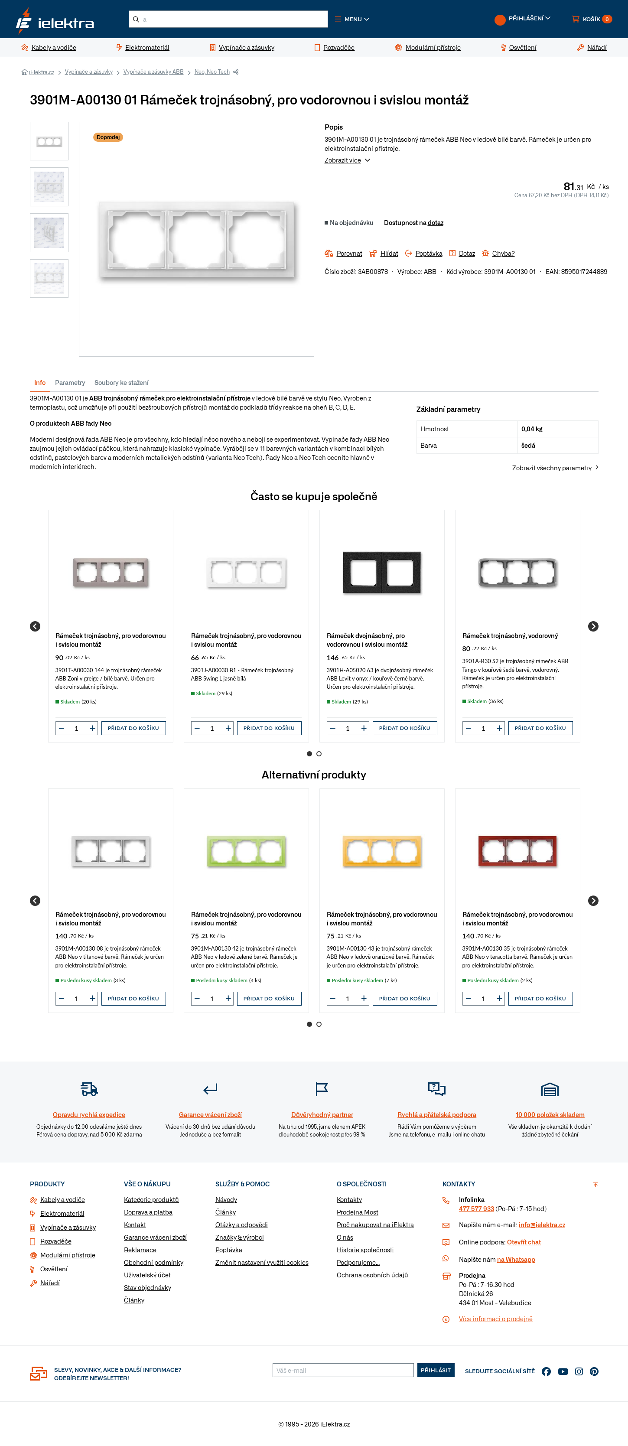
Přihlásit (436, 1370)
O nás (345, 1237)
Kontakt (135, 1224)
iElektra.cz (41, 72)
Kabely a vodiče (62, 1199)
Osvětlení (54, 1268)
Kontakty (349, 1199)
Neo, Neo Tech (212, 71)
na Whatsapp (516, 1259)
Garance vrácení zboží (155, 1237)
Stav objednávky (147, 1287)
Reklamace (140, 1249)
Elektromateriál (62, 1213)
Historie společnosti (365, 1249)
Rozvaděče (56, 1241)
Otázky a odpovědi (241, 1224)
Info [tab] (40, 382)
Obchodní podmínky (153, 1262)
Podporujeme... (358, 1262)
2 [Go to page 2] (319, 753)
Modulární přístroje (67, 1254)
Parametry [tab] (70, 382)
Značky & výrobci (239, 1237)
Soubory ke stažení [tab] (121, 382)
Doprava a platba (148, 1211)
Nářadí (50, 1282)
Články (134, 1299)
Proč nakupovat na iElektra (375, 1224)
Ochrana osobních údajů (372, 1274)
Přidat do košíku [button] (133, 728)
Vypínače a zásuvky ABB (154, 71)
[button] (352, 19)
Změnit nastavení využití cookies (262, 1262)
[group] (111, 626)
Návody (226, 1199)
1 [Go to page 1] (309, 753)
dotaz (435, 222)
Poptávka (228, 1249)
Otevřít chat (524, 1241)
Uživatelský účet (147, 1274)
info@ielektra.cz (542, 1224)
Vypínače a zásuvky (89, 71)
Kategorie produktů (151, 1199)
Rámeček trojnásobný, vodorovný (510, 635)
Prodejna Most (357, 1211)
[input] (76, 728)
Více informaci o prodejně (496, 1318)
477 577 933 (476, 1208)
